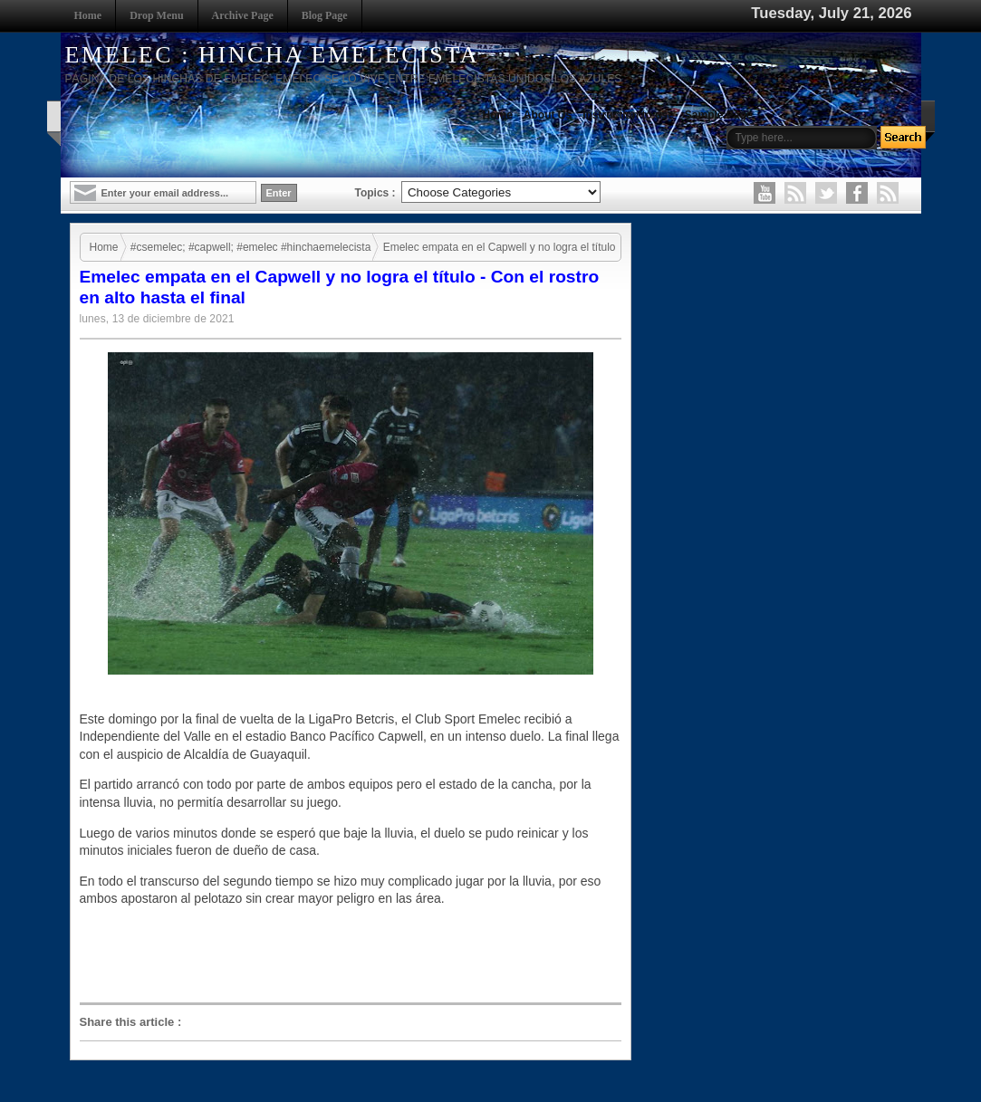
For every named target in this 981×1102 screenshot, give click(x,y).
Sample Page (719, 115)
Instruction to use (628, 115)
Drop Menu (156, 15)
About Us (548, 115)
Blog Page (325, 15)
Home (88, 15)
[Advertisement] (355, 955)
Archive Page (243, 15)
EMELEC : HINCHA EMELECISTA (272, 55)
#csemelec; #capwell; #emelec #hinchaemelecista (250, 247)
